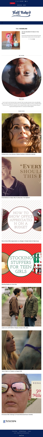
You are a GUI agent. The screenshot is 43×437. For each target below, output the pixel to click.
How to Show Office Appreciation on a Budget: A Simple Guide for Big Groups (20, 241)
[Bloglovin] (23, 1)
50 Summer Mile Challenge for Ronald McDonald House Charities (17, 414)
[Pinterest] (20, 1)
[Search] (40, 23)
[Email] (25, 1)
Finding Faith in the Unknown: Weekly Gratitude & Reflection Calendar (18, 154)
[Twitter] (17, 1)
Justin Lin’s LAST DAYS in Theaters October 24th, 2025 (15, 327)
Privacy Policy (14, 431)
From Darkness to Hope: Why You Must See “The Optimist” (16, 197)
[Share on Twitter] (31, 39)
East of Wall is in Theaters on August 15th (12, 371)
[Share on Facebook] (30, 39)
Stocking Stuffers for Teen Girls (9, 284)
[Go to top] (21, 435)
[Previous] (16, 3)
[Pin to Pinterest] (32, 39)
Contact (29, 431)
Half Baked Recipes (22, 431)
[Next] (17, 3)
